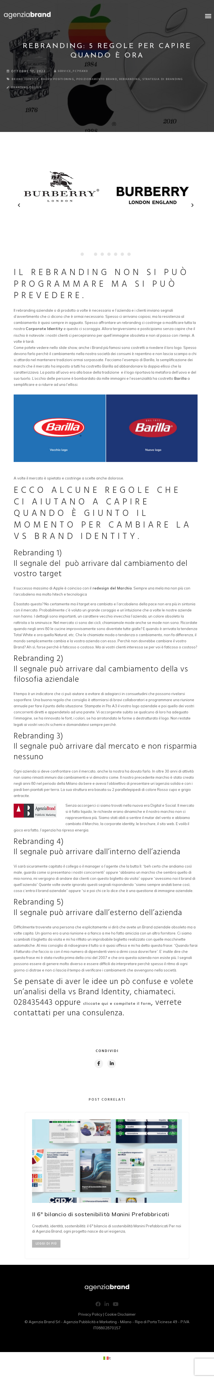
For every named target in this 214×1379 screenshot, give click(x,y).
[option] (107, 1192)
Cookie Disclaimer (120, 1321)
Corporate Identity (44, 334)
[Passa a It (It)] (107, 1364)
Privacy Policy (90, 1321)
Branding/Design (29, 93)
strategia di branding (30, 84)
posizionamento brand (111, 79)
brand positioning (65, 79)
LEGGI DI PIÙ (46, 1250)
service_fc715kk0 (73, 71)
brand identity (28, 79)
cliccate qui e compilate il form (117, 1008)
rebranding (150, 79)
